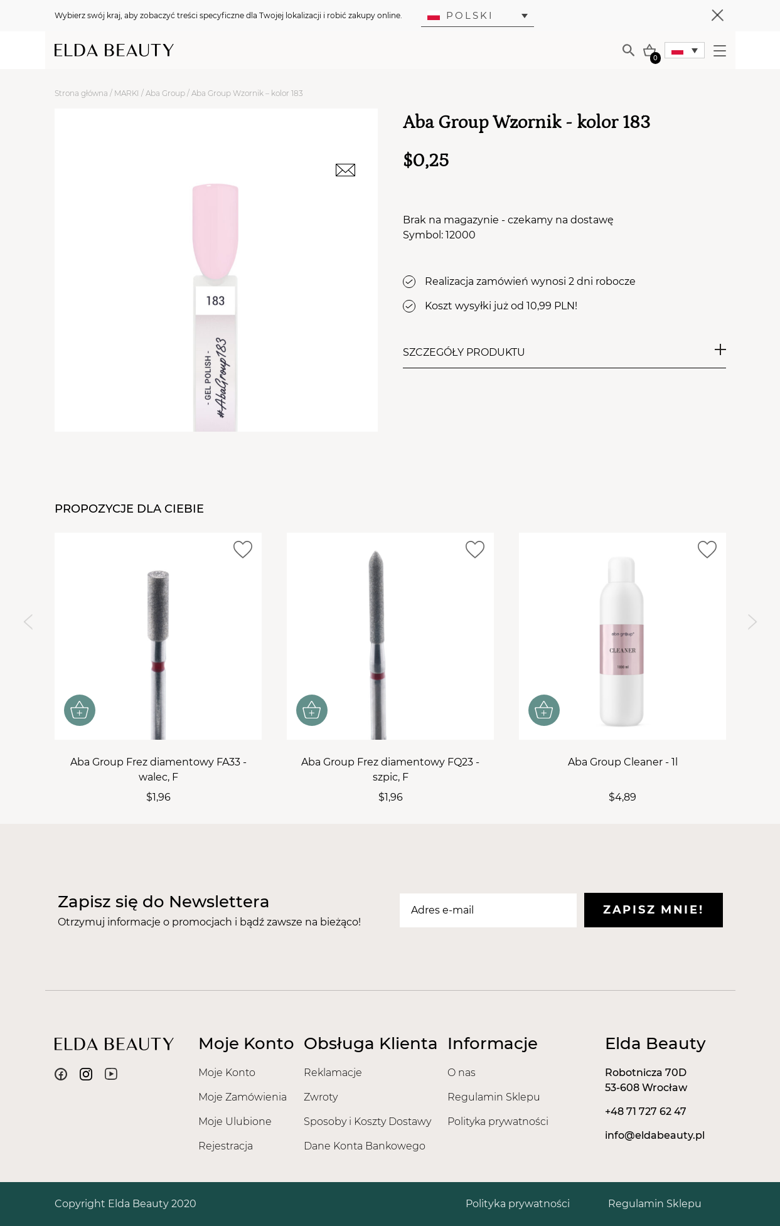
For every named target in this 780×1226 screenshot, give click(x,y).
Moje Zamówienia (242, 1097)
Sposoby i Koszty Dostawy (367, 1121)
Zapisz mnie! (653, 910)
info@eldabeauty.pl (655, 1135)
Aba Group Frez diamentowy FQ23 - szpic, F (390, 769)
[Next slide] (753, 622)
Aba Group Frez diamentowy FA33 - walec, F (158, 769)
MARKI (126, 93)
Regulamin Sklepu (493, 1097)
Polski (460, 15)
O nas (461, 1073)
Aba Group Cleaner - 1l (622, 762)
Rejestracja (225, 1146)
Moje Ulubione (235, 1121)
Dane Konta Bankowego (364, 1146)
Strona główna (81, 93)
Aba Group (165, 93)
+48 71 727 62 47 (646, 1111)
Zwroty (321, 1097)
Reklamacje (333, 1073)
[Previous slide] (28, 622)
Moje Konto (226, 1073)
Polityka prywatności (497, 1121)
